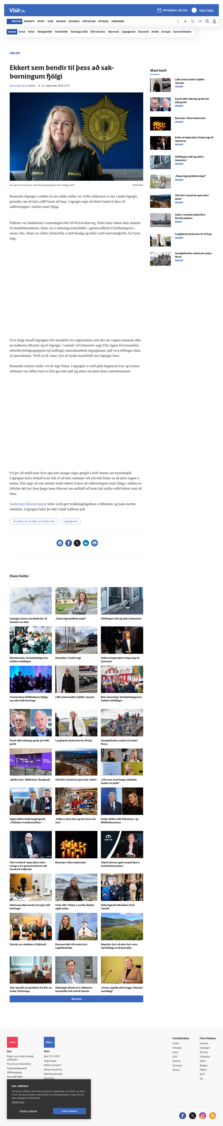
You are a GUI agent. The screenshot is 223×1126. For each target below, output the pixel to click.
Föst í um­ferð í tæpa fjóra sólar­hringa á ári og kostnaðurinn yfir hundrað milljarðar (28, 866)
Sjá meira (76, 999)
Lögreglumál (70, 521)
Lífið (174, 1057)
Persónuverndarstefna (19, 1064)
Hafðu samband (52, 1065)
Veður (203, 1061)
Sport (175, 1052)
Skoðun (176, 1061)
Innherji (204, 1043)
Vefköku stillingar (28, 1111)
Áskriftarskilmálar (53, 1074)
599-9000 (17, 1077)
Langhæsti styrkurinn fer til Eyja (73, 741)
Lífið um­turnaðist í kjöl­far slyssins (75, 697)
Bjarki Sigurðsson (19, 86)
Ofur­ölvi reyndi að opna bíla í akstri (75, 780)
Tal (201, 1079)
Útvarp (175, 1070)
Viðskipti (177, 1048)
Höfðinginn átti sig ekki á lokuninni (121, 619)
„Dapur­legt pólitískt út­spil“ (70, 619)
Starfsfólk (49, 1078)
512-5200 (54, 1056)
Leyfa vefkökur (69, 1111)
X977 (202, 1074)
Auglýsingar (50, 1061)
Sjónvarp (177, 1065)
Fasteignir (205, 1048)
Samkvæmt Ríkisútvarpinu (28, 504)
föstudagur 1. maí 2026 (175, 10)
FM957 (203, 1070)
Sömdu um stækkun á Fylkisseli (28, 944)
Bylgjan (204, 1065)
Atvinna (204, 1052)
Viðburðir (205, 1057)
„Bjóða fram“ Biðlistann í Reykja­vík (30, 780)
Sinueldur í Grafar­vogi (68, 658)
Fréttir (175, 1043)
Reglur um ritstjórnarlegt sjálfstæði (20, 1058)
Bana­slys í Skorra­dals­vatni (70, 862)
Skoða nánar (18, 1102)
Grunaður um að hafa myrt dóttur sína (33, 521)
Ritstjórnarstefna (53, 1070)
